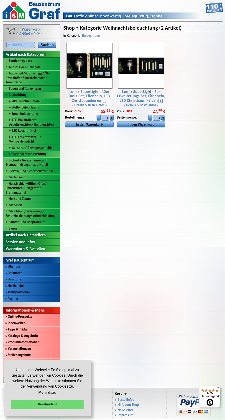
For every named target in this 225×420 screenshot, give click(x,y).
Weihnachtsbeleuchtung (29, 154)
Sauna (13, 228)
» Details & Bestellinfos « (89, 105)
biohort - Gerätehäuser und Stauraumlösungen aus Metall (27, 162)
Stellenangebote (18, 355)
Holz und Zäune (20, 199)
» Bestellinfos (124, 400)
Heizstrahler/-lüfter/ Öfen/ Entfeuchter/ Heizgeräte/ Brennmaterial (26, 188)
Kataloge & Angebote (21, 336)
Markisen (15, 205)
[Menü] (217, 388)
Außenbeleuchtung (25, 107)
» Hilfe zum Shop (127, 405)
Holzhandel (14, 286)
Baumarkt (13, 273)
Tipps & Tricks (16, 329)
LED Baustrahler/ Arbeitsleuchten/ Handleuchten (31, 122)
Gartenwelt (17, 177)
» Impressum (124, 415)
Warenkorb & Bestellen (25, 248)
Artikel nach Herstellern (26, 235)
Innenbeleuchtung (25, 114)
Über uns (12, 266)
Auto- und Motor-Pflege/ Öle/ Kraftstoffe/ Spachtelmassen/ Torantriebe (28, 77)
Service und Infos (20, 241)
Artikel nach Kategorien (25, 54)
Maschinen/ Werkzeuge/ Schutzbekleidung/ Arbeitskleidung (30, 213)
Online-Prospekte (18, 316)
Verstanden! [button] (47, 404)
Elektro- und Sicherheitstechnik (31, 171)
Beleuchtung (17, 95)
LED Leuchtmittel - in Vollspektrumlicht (25, 139)
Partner (11, 299)
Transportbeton (17, 292)
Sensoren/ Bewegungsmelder (33, 148)
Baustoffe (13, 279)
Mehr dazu (47, 392)
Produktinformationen (22, 342)
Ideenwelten (15, 323)
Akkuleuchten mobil (26, 101)
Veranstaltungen (18, 348)
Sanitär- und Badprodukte (27, 222)
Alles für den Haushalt (24, 67)
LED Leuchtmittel (24, 131)
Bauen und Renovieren (25, 89)
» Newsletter (124, 410)
